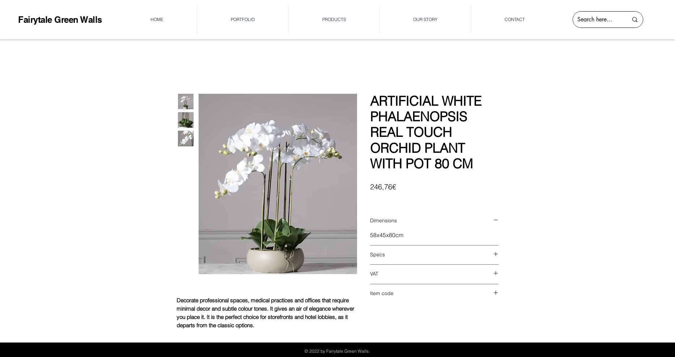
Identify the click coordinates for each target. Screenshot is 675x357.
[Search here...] (597, 20)
